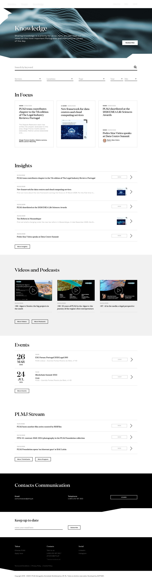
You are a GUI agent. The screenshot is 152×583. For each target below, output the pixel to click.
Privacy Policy (36, 566)
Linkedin (82, 550)
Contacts (50, 546)
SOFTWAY (100, 576)
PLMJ (76, 3)
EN (135, 4)
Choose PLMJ (20, 550)
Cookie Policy (47, 566)
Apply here (19, 553)
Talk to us (50, 550)
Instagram (82, 553)
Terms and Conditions (22, 566)
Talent (17, 546)
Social (81, 546)
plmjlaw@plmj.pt (53, 556)
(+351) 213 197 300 (54, 553)
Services (12, 4)
